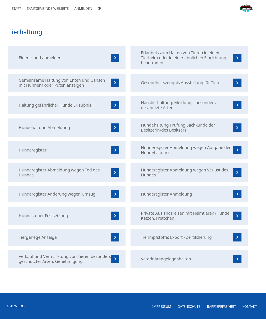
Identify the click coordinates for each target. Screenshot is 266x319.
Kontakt (249, 306)
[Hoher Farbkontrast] (100, 8)
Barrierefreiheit (221, 306)
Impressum (161, 306)
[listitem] (67, 57)
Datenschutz (189, 306)
